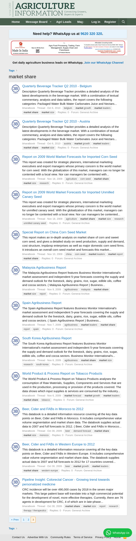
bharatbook (28, 108)
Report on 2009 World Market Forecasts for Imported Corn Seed (69, 157)
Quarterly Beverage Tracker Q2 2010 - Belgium (57, 86)
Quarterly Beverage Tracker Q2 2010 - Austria (56, 121)
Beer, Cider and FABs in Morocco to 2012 (53, 409)
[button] (50, 21)
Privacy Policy (103, 537)
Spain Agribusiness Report (41, 303)
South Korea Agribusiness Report (46, 338)
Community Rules (60, 537)
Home (16, 21)
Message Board (36, 21)
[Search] (123, 21)
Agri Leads (63, 21)
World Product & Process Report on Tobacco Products (62, 373)
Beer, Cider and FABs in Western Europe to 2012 (58, 444)
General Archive (89, 112)
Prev (16, 519)
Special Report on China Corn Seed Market (54, 232)
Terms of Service (82, 537)
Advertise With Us (37, 537)
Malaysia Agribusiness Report (44, 267)
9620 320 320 (91, 34)
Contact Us (18, 537)
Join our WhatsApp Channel (103, 62)
